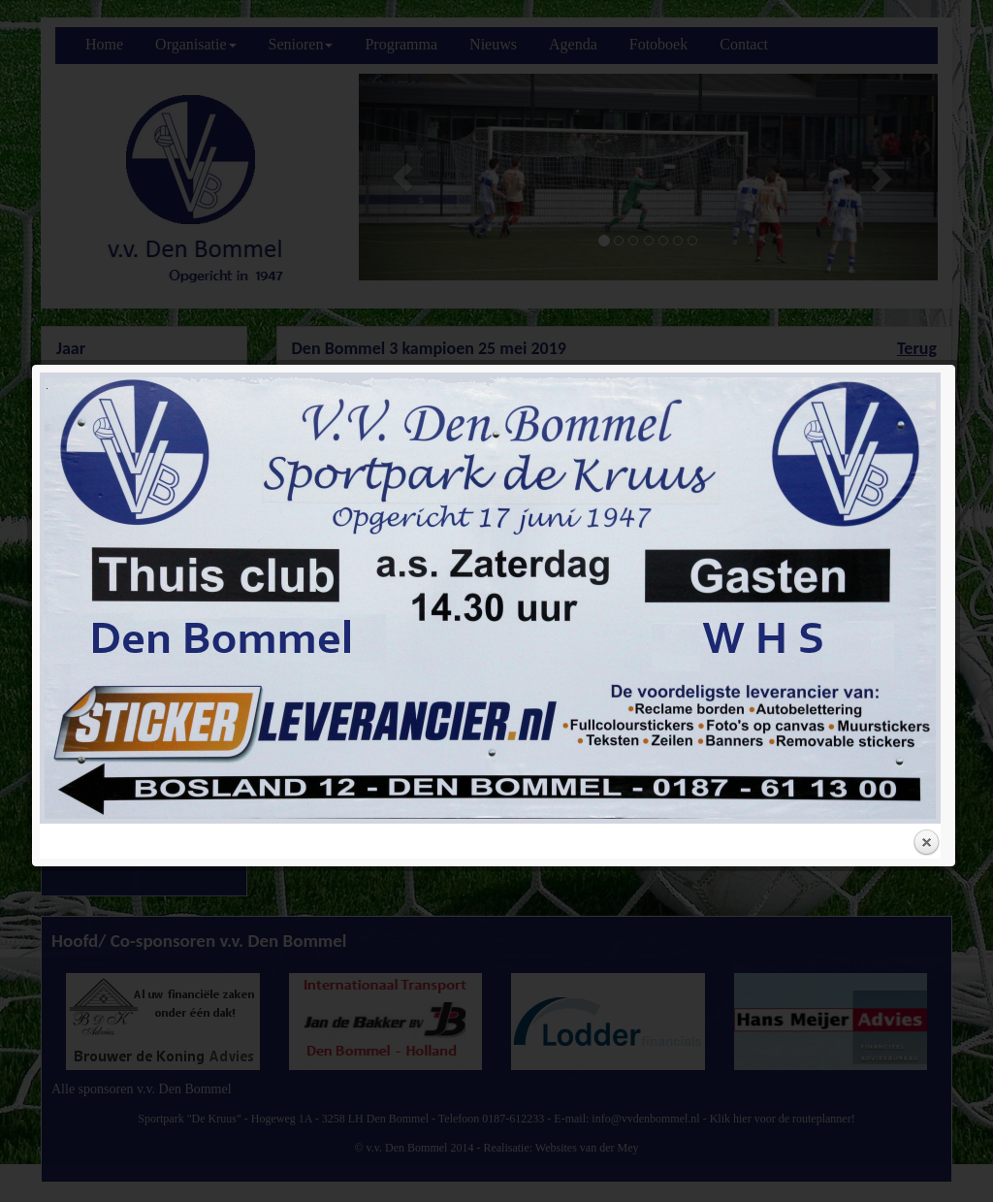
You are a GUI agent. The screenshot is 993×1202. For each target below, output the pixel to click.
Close (926, 590)
